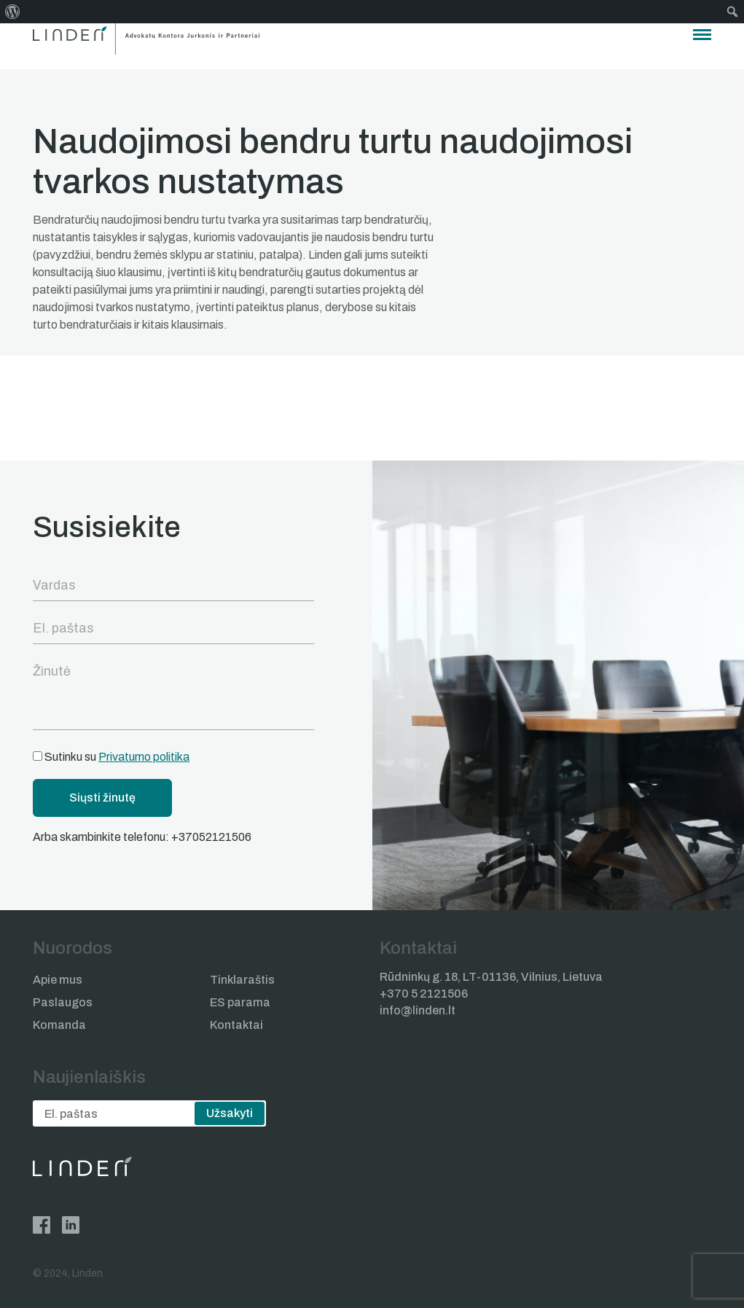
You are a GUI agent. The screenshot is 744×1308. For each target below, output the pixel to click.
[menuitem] (13, 11)
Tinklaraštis (242, 980)
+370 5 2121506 (424, 993)
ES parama (240, 1002)
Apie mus (57, 980)
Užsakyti (229, 1113)
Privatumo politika (143, 757)
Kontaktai (236, 1025)
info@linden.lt (417, 1010)
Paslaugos (63, 1002)
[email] (149, 1113)
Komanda (59, 1025)
